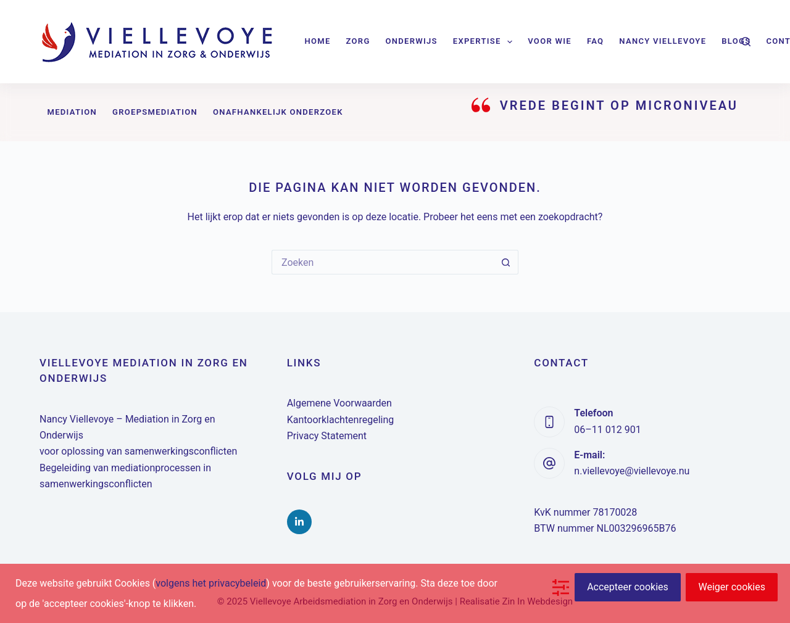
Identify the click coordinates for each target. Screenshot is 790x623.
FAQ (595, 41)
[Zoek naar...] (383, 262)
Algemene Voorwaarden (339, 403)
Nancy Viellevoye (662, 41)
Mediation (73, 112)
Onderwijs (412, 41)
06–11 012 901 (607, 429)
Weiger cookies (731, 587)
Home (318, 41)
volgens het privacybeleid (211, 583)
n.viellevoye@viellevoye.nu (631, 471)
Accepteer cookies (627, 587)
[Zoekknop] (506, 262)
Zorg (358, 41)
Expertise (485, 42)
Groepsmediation (155, 112)
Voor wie (550, 41)
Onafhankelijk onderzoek (278, 112)
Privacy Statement (327, 436)
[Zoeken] (745, 41)
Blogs (735, 41)
